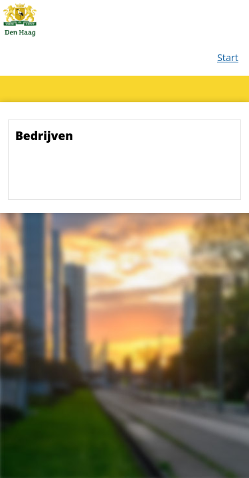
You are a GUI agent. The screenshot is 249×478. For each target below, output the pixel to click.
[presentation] (116, 175)
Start (227, 57)
